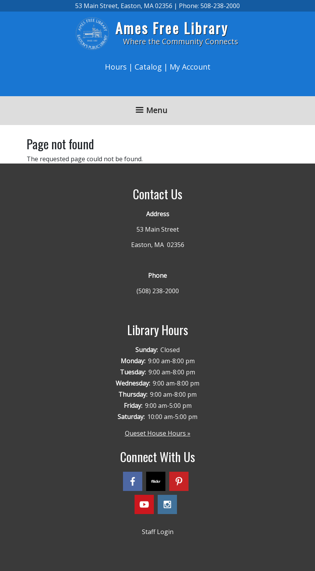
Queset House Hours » (157, 433)
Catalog (148, 67)
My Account (190, 67)
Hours (115, 67)
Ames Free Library (171, 27)
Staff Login (158, 532)
